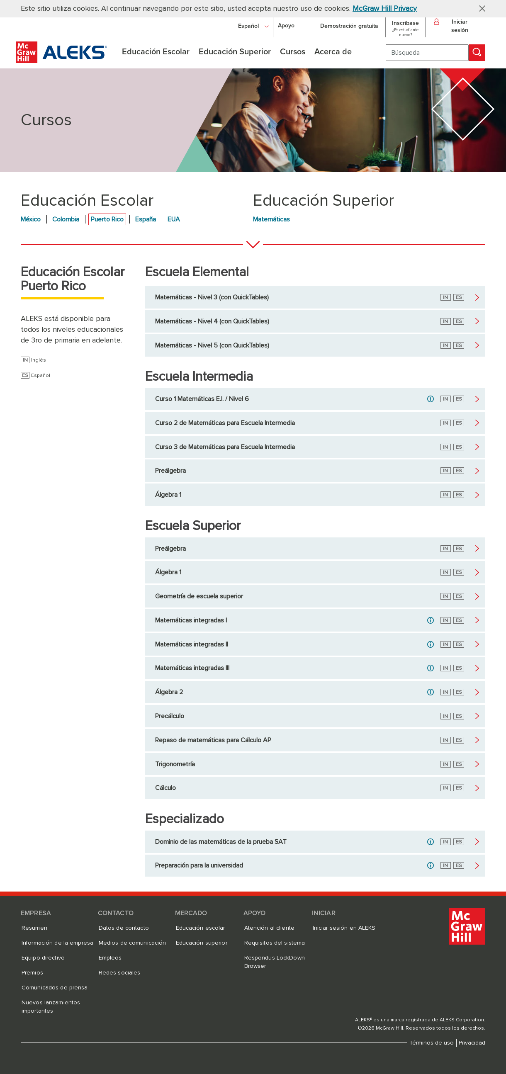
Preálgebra (170, 470)
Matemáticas (271, 219)
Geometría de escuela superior (199, 596)
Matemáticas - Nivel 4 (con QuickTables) (212, 321)
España (145, 219)
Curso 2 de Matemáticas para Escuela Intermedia (225, 423)
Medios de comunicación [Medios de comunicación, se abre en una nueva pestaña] (132, 943)
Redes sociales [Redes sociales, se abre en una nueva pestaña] (120, 973)
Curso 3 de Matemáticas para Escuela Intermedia (225, 447)
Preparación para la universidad (199, 865)
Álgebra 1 (168, 494)
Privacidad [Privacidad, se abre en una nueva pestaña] (472, 1043)
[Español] (253, 26)
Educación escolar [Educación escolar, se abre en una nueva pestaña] (200, 928)
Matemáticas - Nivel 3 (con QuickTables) (212, 297)
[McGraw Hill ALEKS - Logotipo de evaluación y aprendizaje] (61, 61)
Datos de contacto (124, 928)
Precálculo (169, 716)
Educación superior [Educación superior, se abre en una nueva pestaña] (201, 943)
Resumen (34, 928)
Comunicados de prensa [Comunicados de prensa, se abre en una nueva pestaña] (55, 988)
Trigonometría (175, 764)
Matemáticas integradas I (191, 620)
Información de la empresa (57, 943)
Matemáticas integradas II (191, 644)
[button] (479, 8)
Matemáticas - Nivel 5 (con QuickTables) (212, 345)
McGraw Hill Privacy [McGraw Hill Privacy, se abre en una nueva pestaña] (385, 8)
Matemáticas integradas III (192, 668)
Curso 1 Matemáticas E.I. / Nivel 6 (202, 399)
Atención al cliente (269, 928)
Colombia (65, 219)
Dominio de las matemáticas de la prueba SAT (221, 841)
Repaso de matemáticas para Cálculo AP (213, 740)
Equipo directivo (43, 958)
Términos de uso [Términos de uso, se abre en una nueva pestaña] (431, 1043)
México (31, 219)
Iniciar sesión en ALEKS (344, 928)
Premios (32, 973)
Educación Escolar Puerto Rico (72, 279)
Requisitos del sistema (274, 943)
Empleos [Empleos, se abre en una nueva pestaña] (110, 958)
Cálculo (165, 788)
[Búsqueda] (427, 52)
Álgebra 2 (169, 692)
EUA (174, 219)
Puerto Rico (107, 219)
